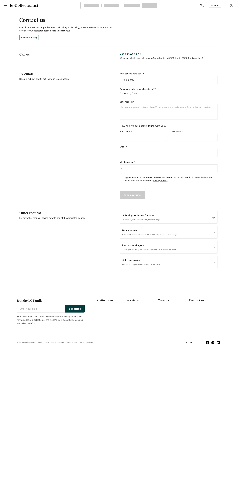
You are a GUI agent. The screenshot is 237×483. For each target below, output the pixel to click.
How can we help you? (132, 73)
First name (126, 131)
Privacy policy (43, 343)
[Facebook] (207, 342)
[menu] (225, 5)
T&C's (81, 343)
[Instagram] (213, 342)
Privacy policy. (160, 180)
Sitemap (89, 343)
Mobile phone (127, 162)
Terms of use (72, 343)
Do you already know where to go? (138, 89)
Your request (127, 101)
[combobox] (169, 80)
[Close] (6, 5)
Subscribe (75, 308)
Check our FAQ (29, 37)
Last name (177, 131)
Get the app (215, 5)
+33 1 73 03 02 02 (130, 54)
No (133, 93)
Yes (124, 93)
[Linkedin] (218, 342)
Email (123, 146)
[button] (121, 168)
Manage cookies (57, 343)
